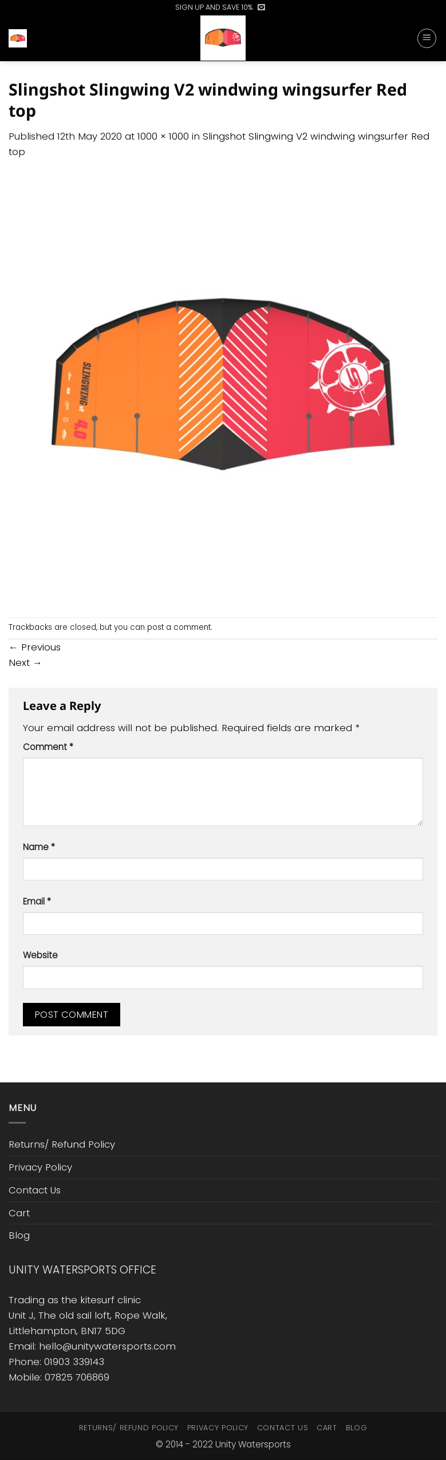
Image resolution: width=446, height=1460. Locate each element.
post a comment (179, 627)
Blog (19, 1235)
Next (25, 662)
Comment (48, 747)
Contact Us (35, 1190)
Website (40, 955)
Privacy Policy (40, 1167)
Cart (19, 1213)
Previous (35, 647)
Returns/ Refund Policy (62, 1144)
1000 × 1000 (163, 136)
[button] (261, 7)
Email (37, 901)
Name (39, 847)
